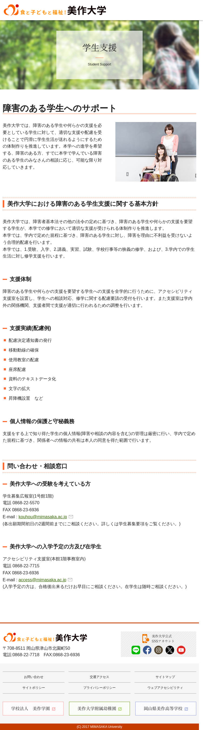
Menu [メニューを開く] (191, 10)
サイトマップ (165, 677)
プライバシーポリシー (99, 688)
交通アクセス (99, 677)
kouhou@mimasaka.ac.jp (43, 517)
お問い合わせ (33, 677)
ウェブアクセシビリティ (165, 688)
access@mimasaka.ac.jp (42, 580)
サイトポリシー (33, 688)
